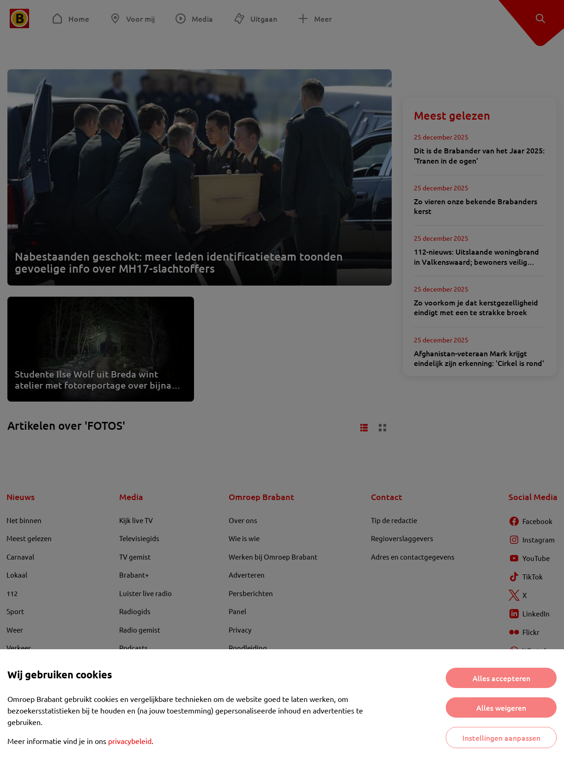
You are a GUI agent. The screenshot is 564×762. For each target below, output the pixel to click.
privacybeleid (130, 740)
